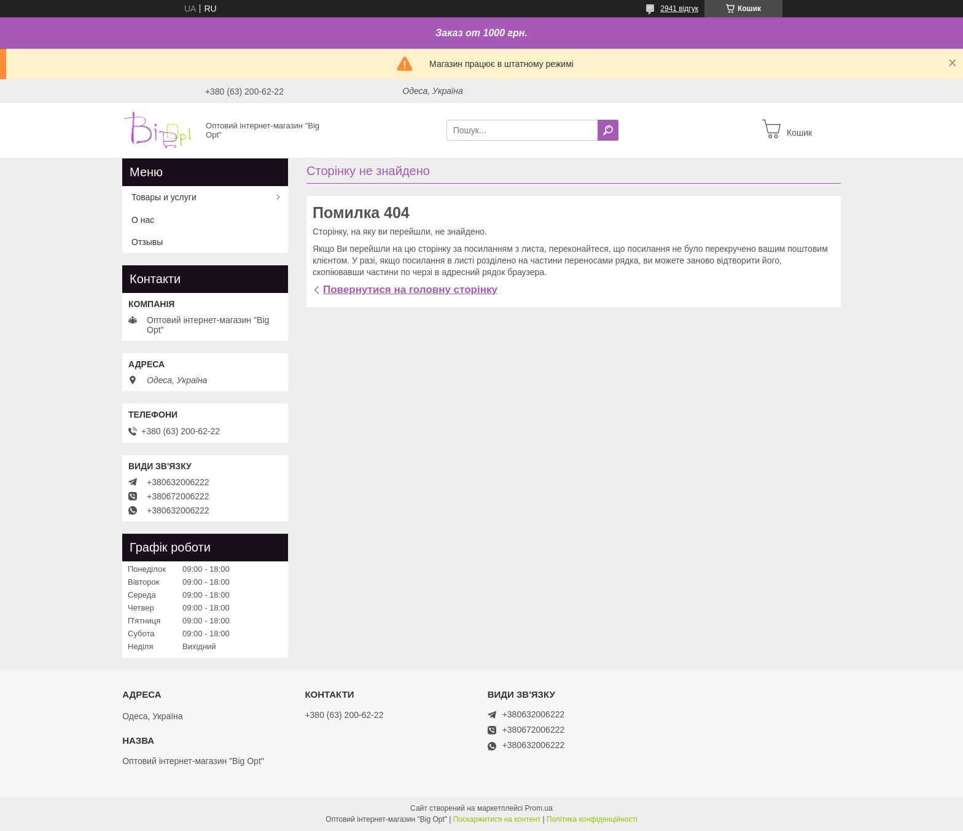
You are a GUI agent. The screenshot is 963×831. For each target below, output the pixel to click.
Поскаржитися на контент (496, 819)
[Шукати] (608, 130)
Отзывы (147, 242)
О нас (142, 220)
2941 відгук (679, 8)
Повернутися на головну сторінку (410, 289)
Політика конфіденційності (592, 819)
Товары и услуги (164, 197)
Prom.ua (539, 808)
